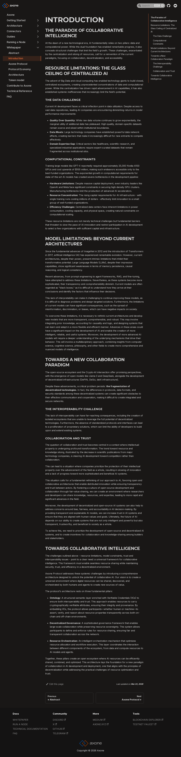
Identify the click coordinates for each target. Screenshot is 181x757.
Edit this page (54, 684)
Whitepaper (20, 719)
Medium (99, 719)
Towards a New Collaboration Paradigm (162, 57)
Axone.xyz (100, 724)
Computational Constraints (159, 42)
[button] (21, 20)
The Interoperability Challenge (162, 65)
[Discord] (175, 5)
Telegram (60, 733)
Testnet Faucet (144, 724)
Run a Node (20, 724)
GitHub (58, 728)
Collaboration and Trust (164, 71)
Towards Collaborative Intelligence (161, 77)
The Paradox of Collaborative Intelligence (164, 19)
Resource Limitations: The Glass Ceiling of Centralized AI (163, 28)
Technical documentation (30, 728)
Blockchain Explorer (148, 719)
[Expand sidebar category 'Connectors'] (38, 31)
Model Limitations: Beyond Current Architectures (163, 50)
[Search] (151, 5)
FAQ (15, 733)
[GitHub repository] (168, 5)
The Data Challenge (162, 36)
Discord (59, 719)
